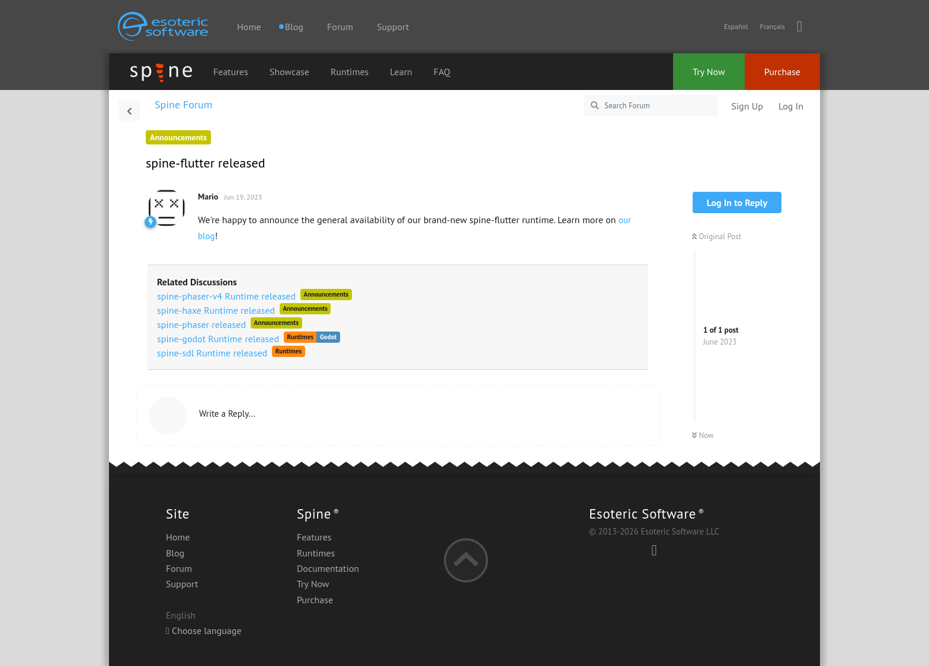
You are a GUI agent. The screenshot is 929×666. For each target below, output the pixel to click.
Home (249, 27)
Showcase (289, 72)
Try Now (709, 72)
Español (736, 26)
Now (703, 435)
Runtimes (350, 72)
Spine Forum (183, 104)
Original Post (716, 236)
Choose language (204, 630)
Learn (401, 72)
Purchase (782, 72)
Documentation (328, 568)
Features (230, 72)
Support (393, 27)
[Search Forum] (650, 105)
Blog (175, 553)
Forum (340, 27)
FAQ (442, 72)
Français (772, 26)
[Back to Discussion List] (129, 110)
